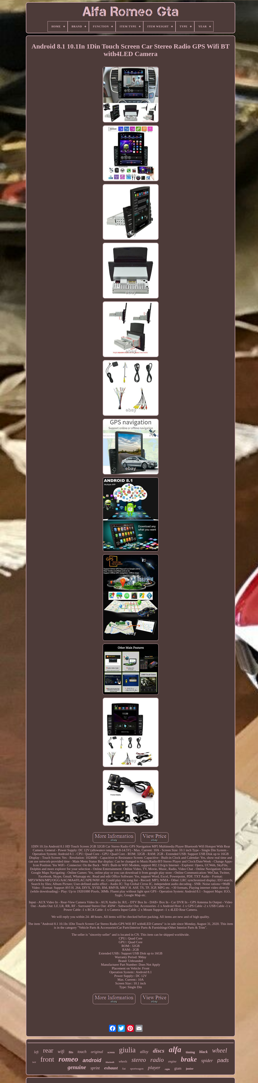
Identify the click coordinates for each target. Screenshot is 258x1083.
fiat (124, 1068)
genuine (77, 1067)
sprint (95, 1068)
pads (223, 1060)
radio (157, 1059)
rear (48, 1050)
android (92, 1060)
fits (71, 1052)
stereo (139, 1060)
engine (172, 1061)
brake (189, 1059)
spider (207, 1060)
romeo (68, 1059)
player (154, 1067)
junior (190, 1068)
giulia (127, 1050)
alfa (175, 1049)
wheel (219, 1050)
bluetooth (110, 1062)
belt (34, 1062)
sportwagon (136, 1068)
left (36, 1052)
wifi (61, 1051)
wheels (123, 1061)
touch (82, 1051)
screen (111, 1052)
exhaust (111, 1068)
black (203, 1052)
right (167, 1069)
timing (190, 1052)
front (47, 1059)
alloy (144, 1051)
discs (158, 1050)
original (97, 1052)
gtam (178, 1068)
